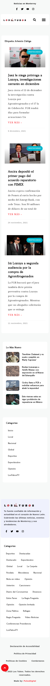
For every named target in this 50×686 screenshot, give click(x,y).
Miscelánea (23, 573)
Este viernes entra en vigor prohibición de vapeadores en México (32, 399)
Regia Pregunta (13, 617)
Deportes (12, 456)
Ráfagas (26, 611)
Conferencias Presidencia (18, 624)
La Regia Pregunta (30, 598)
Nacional (12, 443)
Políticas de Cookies (16, 661)
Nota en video (13, 579)
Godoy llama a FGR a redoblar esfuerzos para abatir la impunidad (33, 385)
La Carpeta (32, 566)
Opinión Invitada (27, 605)
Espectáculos (14, 462)
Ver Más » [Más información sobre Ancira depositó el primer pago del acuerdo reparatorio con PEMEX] (15, 214)
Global (11, 450)
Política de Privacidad (25, 654)
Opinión (12, 469)
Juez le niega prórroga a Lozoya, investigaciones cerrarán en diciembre (25, 80)
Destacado (11, 560)
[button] (34, 20)
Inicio (10, 430)
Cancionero (24, 585)
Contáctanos (37, 661)
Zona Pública (12, 611)
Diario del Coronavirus (17, 592)
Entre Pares (11, 598)
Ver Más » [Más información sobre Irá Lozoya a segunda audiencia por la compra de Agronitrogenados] (15, 315)
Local (10, 437)
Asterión (10, 585)
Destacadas (24, 554)
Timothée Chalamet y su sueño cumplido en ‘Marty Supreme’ (33, 357)
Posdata (10, 573)
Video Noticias (32, 617)
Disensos (37, 592)
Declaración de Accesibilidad (25, 646)
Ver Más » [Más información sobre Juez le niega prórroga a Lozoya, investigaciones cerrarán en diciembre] (15, 122)
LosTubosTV (13, 475)
